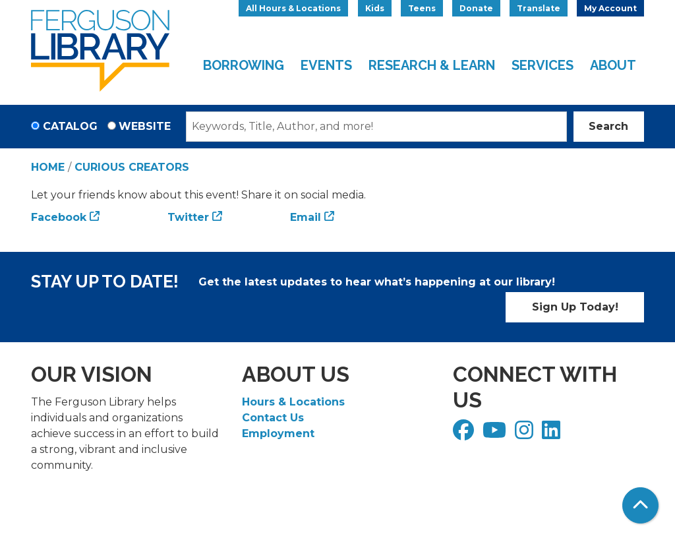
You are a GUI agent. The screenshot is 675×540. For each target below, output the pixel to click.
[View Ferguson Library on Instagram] (526, 434)
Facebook (58, 217)
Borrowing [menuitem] (243, 65)
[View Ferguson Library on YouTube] (496, 434)
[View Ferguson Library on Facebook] (465, 434)
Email (305, 217)
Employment (278, 433)
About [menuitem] (613, 65)
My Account (610, 8)
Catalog (70, 126)
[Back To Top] (640, 505)
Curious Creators (131, 167)
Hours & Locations (293, 402)
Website (145, 126)
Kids (374, 8)
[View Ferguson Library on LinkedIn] (553, 434)
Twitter (188, 217)
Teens (422, 8)
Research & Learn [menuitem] (431, 65)
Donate (476, 8)
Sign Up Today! (575, 307)
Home (48, 167)
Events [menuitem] (326, 65)
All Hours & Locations (293, 8)
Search (608, 126)
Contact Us (273, 417)
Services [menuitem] (542, 65)
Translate (538, 8)
